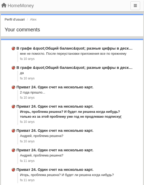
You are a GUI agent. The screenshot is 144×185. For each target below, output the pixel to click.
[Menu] (135, 5)
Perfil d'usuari (15, 19)
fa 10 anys (27, 59)
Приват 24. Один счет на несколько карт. (54, 87)
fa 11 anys (27, 161)
